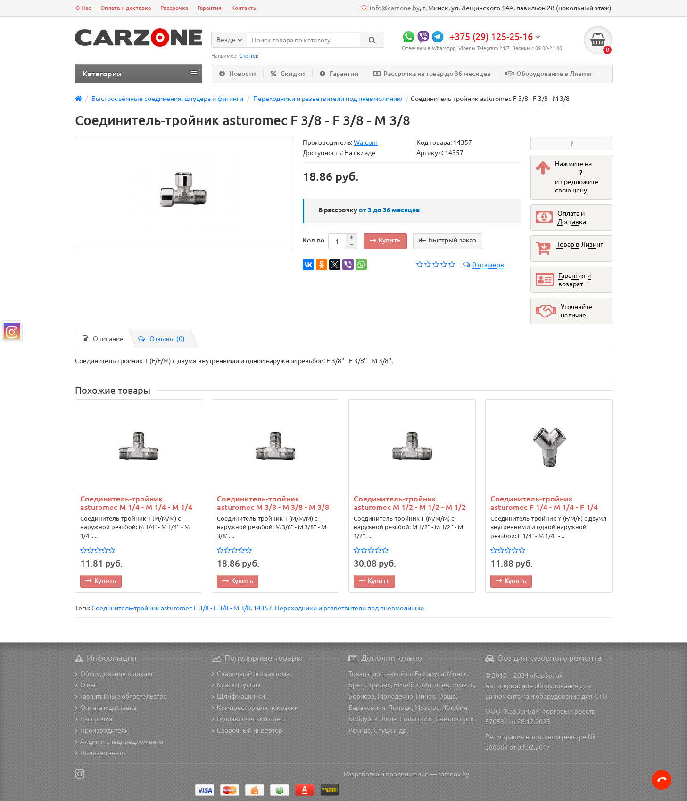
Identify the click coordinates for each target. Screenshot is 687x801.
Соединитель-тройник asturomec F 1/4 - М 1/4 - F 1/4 (544, 502)
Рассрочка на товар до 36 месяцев (432, 73)
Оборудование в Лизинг (549, 73)
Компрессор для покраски (255, 707)
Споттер (248, 55)
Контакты (244, 8)
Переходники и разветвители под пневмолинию (349, 607)
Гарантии (339, 73)
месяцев (389, 209)
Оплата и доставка (125, 8)
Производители (102, 730)
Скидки (288, 73)
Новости (237, 73)
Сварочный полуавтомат (252, 673)
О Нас (83, 8)
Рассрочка (174, 8)
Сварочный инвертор (247, 730)
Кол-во (313, 239)
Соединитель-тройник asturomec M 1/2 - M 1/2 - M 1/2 (410, 502)
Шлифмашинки (238, 696)
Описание (103, 338)
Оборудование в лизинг (114, 673)
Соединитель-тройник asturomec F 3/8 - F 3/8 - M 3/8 (170, 607)
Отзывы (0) (161, 338)
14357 (262, 607)
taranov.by (453, 773)
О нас (86, 684)
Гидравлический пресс (249, 718)
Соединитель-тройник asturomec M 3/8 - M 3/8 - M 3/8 (273, 502)
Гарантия (210, 8)
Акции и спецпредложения (119, 741)
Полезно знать (100, 752)
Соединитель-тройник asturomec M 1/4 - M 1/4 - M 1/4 (136, 502)
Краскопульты (236, 684)
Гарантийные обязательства (120, 696)
